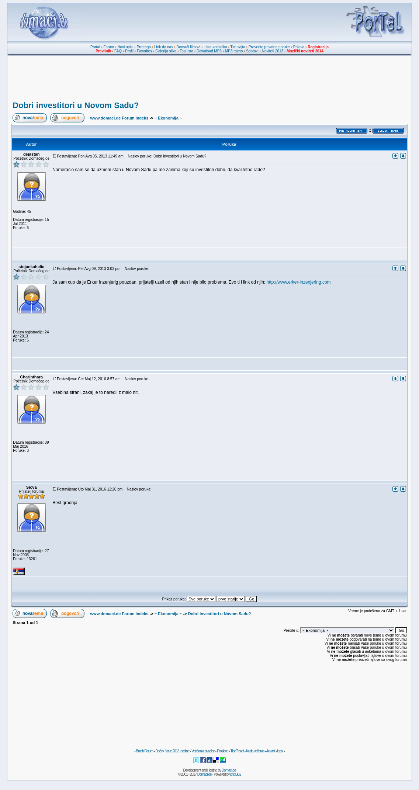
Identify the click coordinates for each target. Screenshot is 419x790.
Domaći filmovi (188, 47)
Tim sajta (238, 47)
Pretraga (144, 47)
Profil (129, 51)
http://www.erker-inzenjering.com (299, 282)
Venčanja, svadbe (203, 751)
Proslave (222, 751)
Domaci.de (229, 770)
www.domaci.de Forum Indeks (119, 118)
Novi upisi (125, 47)
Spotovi (252, 51)
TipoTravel (237, 751)
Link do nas (163, 47)
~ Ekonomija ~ (168, 118)
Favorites (144, 51)
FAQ (118, 51)
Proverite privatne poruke (269, 47)
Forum (108, 47)
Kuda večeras (255, 751)
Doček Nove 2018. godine (172, 751)
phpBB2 (235, 774)
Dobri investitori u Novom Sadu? (76, 105)
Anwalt (270, 751)
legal (280, 751)
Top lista (186, 51)
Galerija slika (165, 51)
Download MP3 (209, 51)
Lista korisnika (215, 47)
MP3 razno (234, 51)
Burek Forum (144, 751)
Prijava (299, 47)
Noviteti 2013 (272, 51)
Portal (95, 47)
